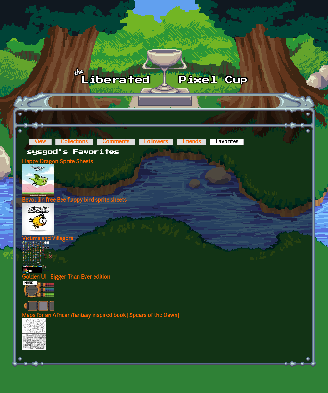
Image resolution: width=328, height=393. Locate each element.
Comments (115, 142)
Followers (156, 142)
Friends (192, 142)
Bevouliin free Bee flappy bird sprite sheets (74, 200)
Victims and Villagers (47, 238)
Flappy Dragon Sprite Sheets (57, 161)
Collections (74, 142)
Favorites (230, 142)
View (40, 142)
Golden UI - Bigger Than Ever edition (66, 277)
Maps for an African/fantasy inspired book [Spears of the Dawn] (100, 315)
